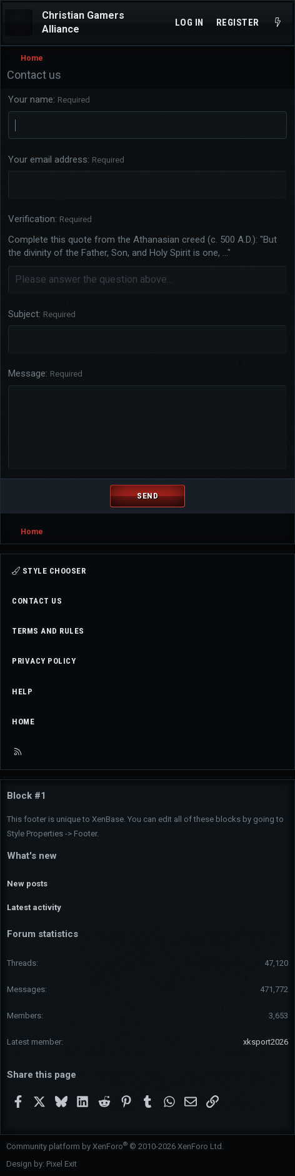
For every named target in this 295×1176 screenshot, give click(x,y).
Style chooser (49, 570)
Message (27, 373)
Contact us (37, 601)
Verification (31, 219)
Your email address (48, 159)
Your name (30, 99)
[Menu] (18, 22)
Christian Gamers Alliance (83, 22)
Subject (23, 314)
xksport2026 (265, 1042)
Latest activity (34, 907)
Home (23, 721)
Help (22, 691)
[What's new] (278, 23)
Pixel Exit (61, 1163)
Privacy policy (44, 661)
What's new (32, 855)
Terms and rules (48, 631)
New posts (27, 883)
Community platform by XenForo (115, 1146)
